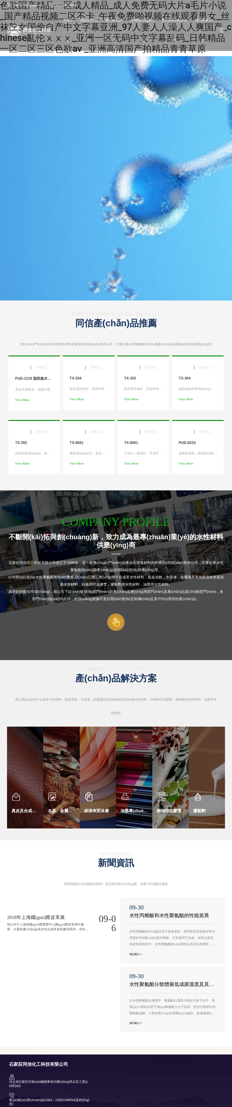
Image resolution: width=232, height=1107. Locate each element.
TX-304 (185, 378)
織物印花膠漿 (169, 811)
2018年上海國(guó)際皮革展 (36, 917)
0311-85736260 (66, 5)
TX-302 (21, 443)
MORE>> (135, 954)
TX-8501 (131, 443)
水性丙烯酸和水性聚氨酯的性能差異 (169, 915)
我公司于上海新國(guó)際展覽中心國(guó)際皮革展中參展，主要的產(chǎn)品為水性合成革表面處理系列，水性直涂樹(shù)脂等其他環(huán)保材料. (48, 929)
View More (22, 400)
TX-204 (75, 378)
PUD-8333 (187, 443)
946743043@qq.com (28, 5)
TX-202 (130, 378)
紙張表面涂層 (96, 811)
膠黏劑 (199, 811)
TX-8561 (76, 443)
